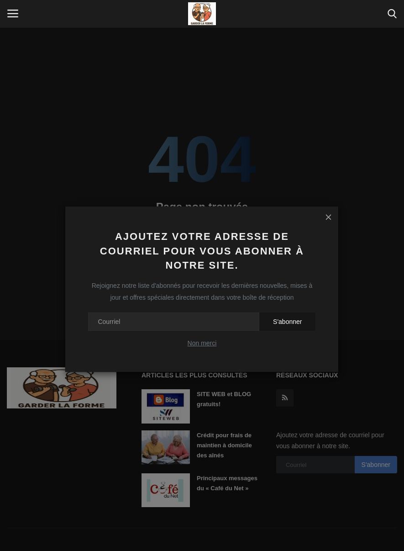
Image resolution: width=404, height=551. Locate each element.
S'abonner (287, 321)
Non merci (202, 343)
